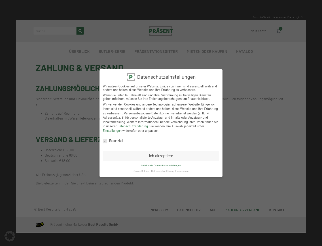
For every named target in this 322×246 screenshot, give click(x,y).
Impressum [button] (183, 171)
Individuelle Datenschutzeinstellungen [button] (161, 165)
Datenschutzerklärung (132, 126)
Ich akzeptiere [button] (161, 155)
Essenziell (113, 140)
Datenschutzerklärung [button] (163, 171)
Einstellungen (112, 130)
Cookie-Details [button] (141, 171)
